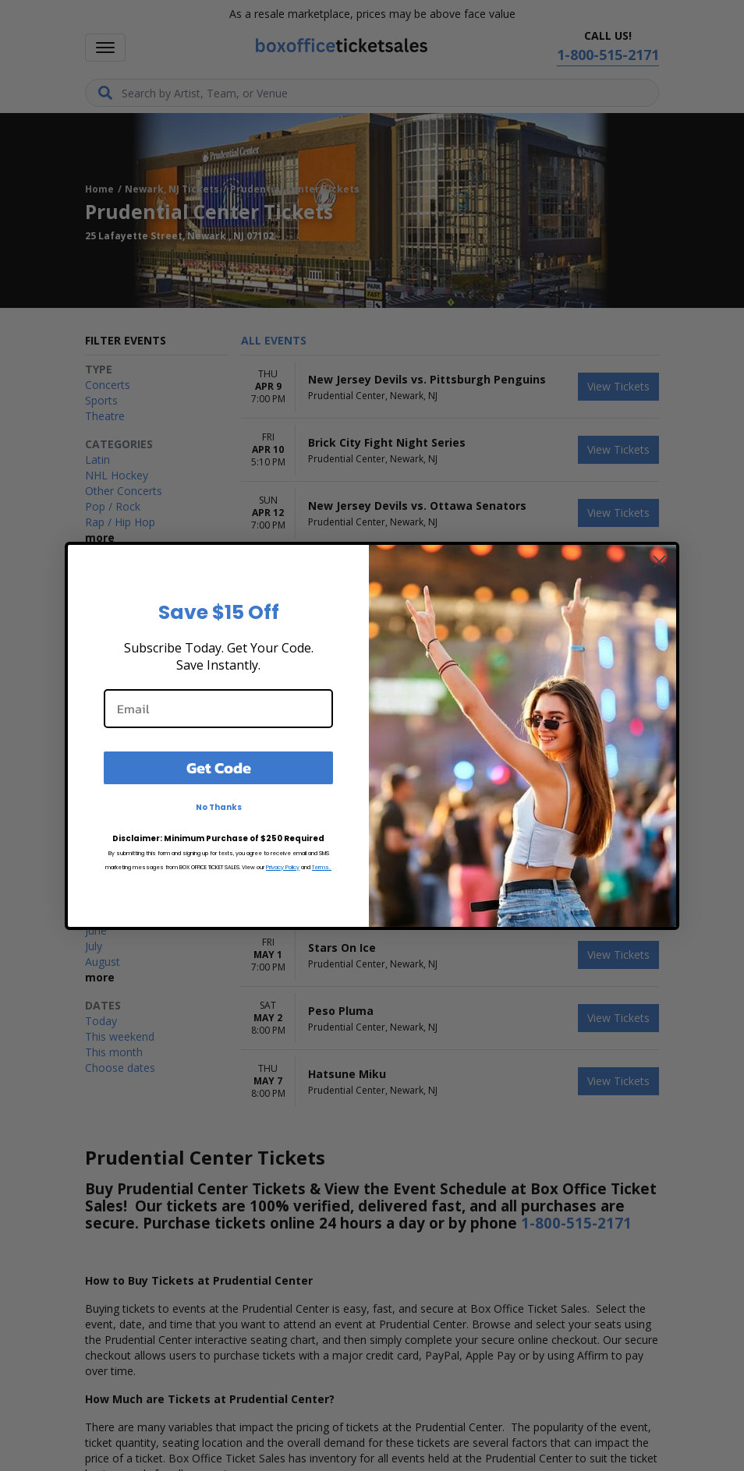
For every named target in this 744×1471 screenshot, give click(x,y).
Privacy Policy (282, 867)
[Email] (218, 708)
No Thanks (219, 807)
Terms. (321, 867)
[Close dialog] (659, 561)
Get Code (218, 768)
